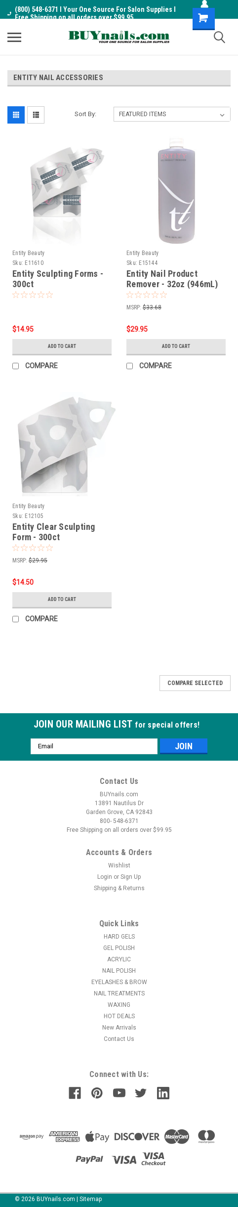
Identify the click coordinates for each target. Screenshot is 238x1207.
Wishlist (119, 865)
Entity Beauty (28, 253)
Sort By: (85, 114)
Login (104, 876)
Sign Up (130, 876)
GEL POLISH (119, 948)
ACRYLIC (119, 959)
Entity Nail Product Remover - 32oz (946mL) (172, 278)
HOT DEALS (119, 1016)
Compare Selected (195, 683)
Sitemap (90, 1199)
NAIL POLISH (119, 970)
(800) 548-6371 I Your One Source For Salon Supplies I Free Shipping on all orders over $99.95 (91, 13)
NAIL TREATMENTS (119, 993)
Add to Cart (62, 346)
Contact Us (119, 1038)
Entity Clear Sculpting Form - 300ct (53, 531)
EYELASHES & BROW (119, 982)
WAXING (119, 1004)
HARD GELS (119, 936)
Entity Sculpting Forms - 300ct (57, 278)
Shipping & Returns (119, 888)
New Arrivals (119, 1027)
